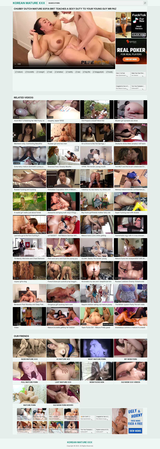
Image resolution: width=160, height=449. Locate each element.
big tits (87, 72)
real (50, 72)
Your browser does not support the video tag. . (64, 40)
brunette (30, 72)
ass (79, 72)
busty (110, 72)
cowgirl (41, 72)
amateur (60, 72)
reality (70, 72)
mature (20, 72)
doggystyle (99, 72)
